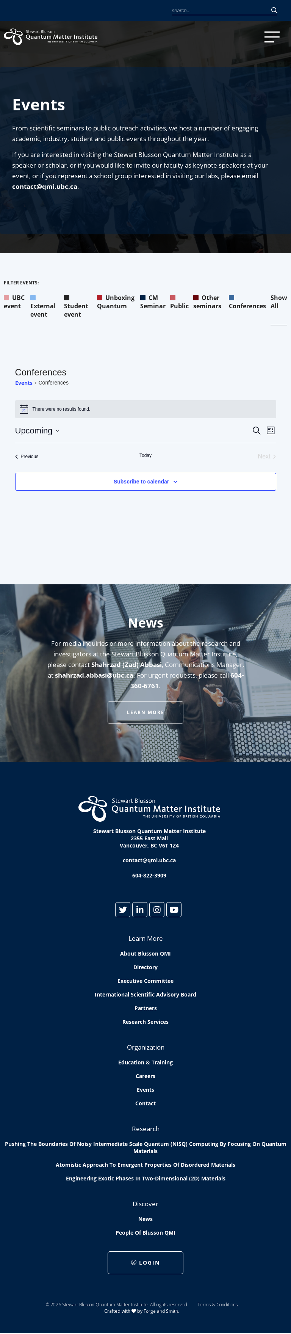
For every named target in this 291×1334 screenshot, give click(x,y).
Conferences (247, 301)
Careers (145, 1076)
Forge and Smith (161, 1311)
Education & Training (145, 1062)
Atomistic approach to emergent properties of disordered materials (145, 1164)
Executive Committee (145, 980)
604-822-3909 (149, 875)
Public (179, 301)
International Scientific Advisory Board (145, 994)
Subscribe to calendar (141, 482)
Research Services (145, 1021)
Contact (145, 1103)
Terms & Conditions (217, 1304)
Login (145, 1262)
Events (24, 382)
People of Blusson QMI (145, 1232)
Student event (76, 306)
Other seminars (207, 301)
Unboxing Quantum (116, 301)
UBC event (14, 301)
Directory (145, 967)
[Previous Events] (27, 456)
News (145, 1219)
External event (43, 306)
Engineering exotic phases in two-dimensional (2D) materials (145, 1178)
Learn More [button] (145, 712)
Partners (146, 1008)
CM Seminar (153, 301)
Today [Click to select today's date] (145, 455)
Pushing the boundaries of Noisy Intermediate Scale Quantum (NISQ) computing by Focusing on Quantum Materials (145, 1147)
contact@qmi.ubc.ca (44, 186)
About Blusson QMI (145, 953)
